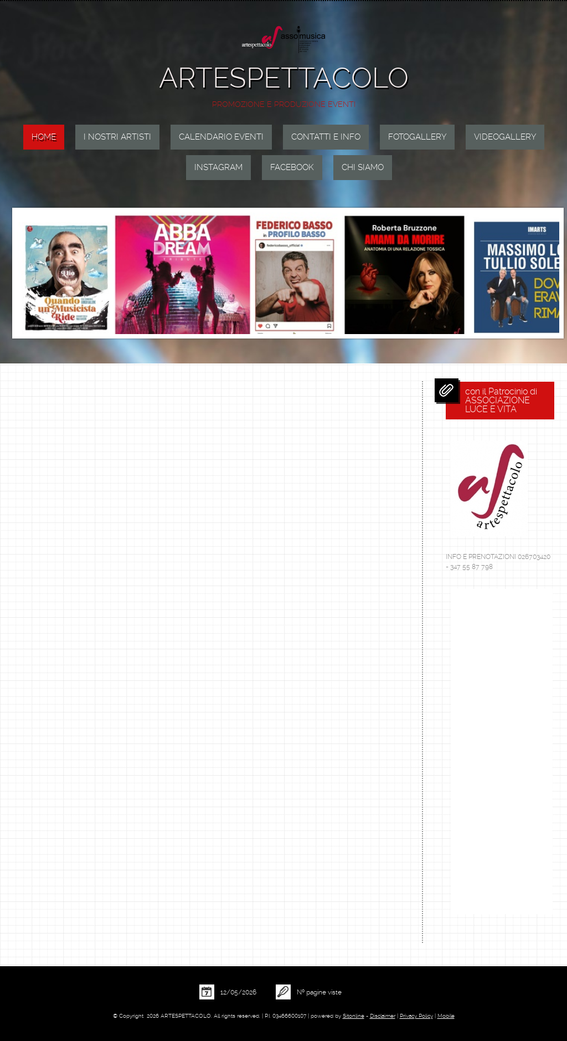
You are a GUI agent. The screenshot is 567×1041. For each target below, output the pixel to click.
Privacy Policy (416, 1016)
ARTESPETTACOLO (284, 77)
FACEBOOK (292, 167)
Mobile (446, 1016)
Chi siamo (363, 167)
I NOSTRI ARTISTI (117, 137)
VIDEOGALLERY (505, 137)
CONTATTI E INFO (325, 137)
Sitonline (353, 1016)
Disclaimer (382, 1016)
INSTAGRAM (218, 167)
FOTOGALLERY (417, 137)
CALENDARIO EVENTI (221, 137)
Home (44, 137)
